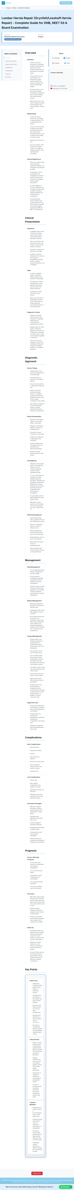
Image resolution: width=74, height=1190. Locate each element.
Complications (9, 70)
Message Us (65, 1187)
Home (3, 8)
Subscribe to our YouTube (59, 89)
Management (8, 67)
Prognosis (8, 74)
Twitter (68, 63)
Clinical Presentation (10, 61)
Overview (8, 58)
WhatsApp (56, 58)
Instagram (56, 63)
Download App (66, 3)
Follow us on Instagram (58, 86)
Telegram (68, 58)
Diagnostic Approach (11, 64)
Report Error (37, 1178)
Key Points (8, 77)
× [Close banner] (70, 1187)
